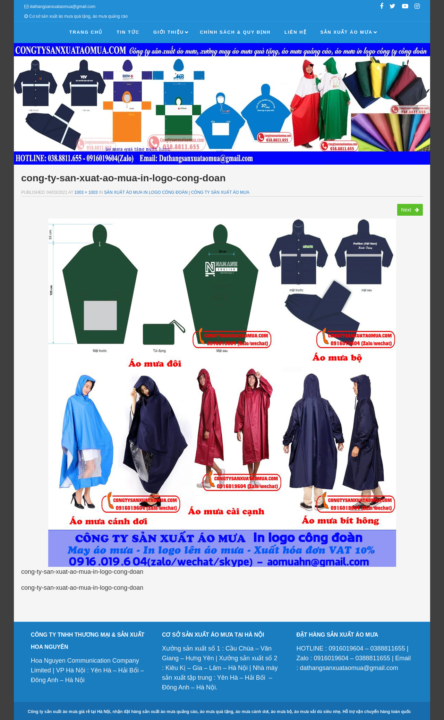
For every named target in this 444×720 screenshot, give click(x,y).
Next (410, 210)
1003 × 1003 (85, 192)
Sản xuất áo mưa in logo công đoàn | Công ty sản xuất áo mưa (176, 192)
